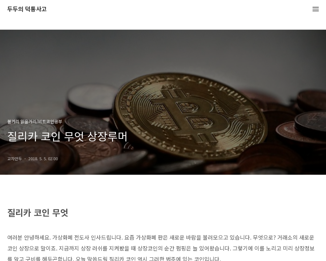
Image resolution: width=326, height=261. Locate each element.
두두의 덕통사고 (27, 9)
